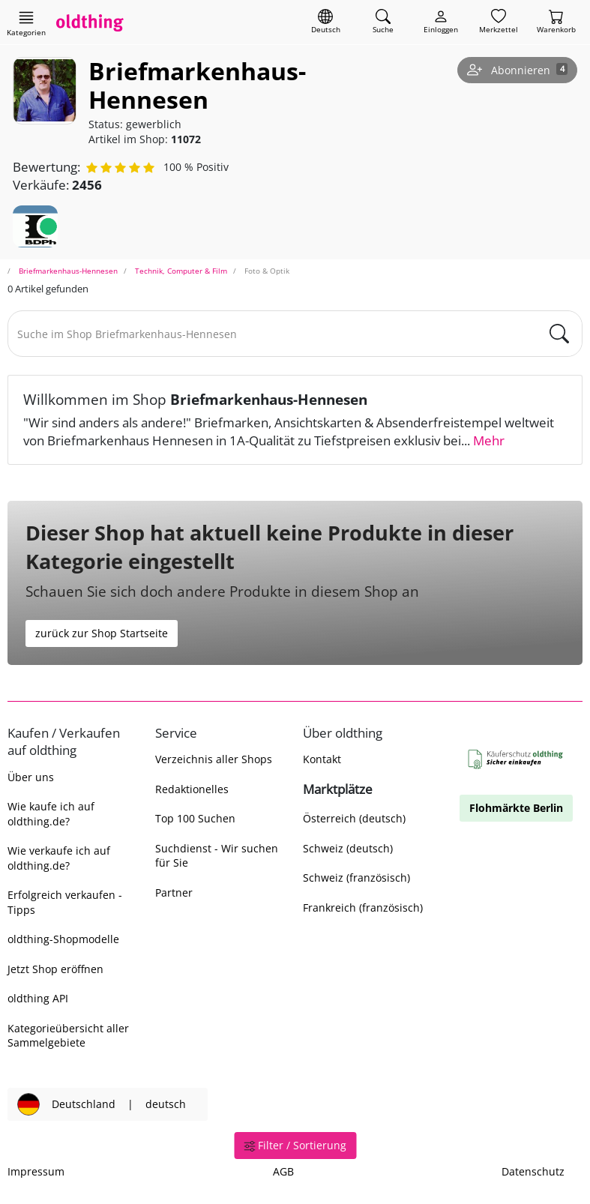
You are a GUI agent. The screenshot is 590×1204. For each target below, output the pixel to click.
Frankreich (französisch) (363, 907)
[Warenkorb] (556, 22)
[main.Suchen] (559, 333)
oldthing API (37, 998)
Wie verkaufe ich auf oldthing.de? (58, 857)
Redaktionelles (192, 789)
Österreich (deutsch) (354, 818)
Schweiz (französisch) (356, 877)
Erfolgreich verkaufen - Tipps (64, 902)
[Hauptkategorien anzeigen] (26, 23)
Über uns (30, 777)
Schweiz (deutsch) (348, 848)
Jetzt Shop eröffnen (55, 969)
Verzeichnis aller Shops (213, 759)
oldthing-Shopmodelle (63, 939)
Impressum (35, 1171)
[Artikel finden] (383, 22)
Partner (174, 892)
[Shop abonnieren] (517, 70)
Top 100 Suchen (195, 818)
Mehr (489, 440)
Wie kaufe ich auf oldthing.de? (50, 813)
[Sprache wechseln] (325, 22)
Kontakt (322, 759)
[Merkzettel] (498, 22)
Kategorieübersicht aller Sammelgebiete (68, 1035)
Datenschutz (533, 1171)
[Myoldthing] (441, 22)
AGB (283, 1171)
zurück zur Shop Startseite (101, 633)
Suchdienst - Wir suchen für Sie (216, 855)
